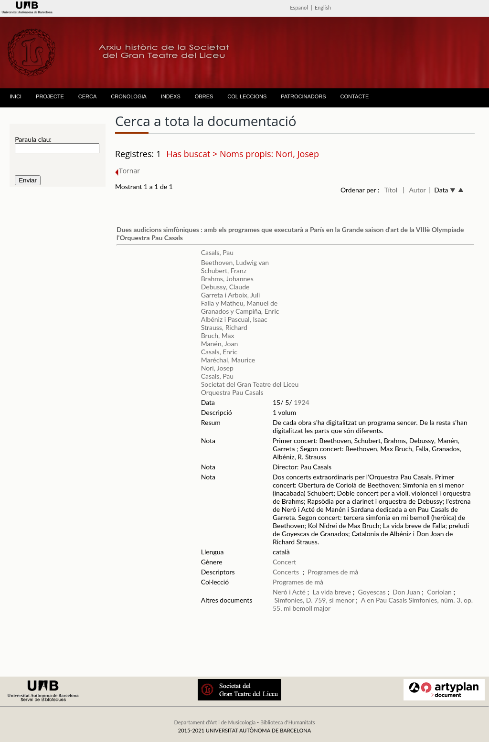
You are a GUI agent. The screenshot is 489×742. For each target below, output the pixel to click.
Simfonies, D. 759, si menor (314, 600)
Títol (390, 190)
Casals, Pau (217, 252)
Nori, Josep (217, 368)
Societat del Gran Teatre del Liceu (250, 384)
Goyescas (373, 592)
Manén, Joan (219, 343)
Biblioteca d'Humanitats (287, 722)
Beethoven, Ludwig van (235, 262)
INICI (15, 96)
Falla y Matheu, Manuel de (239, 303)
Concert (284, 562)
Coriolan (439, 592)
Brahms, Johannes (227, 279)
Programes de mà (333, 572)
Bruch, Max (217, 335)
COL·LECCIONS (246, 96)
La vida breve (331, 592)
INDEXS (171, 96)
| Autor (414, 190)
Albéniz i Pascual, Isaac (234, 319)
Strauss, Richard (224, 327)
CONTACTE (354, 96)
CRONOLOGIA (129, 96)
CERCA (87, 96)
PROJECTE (50, 96)
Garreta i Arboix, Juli (230, 295)
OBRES (204, 96)
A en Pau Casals (384, 600)
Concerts (286, 572)
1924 (301, 402)
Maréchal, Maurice (228, 360)
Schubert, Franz (223, 270)
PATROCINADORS (303, 96)
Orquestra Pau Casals (232, 392)
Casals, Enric (219, 352)
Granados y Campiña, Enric (240, 311)
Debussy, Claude (225, 287)
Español (299, 7)
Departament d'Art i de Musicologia (214, 722)
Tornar (127, 170)
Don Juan (406, 592)
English (323, 7)
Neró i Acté (289, 592)
